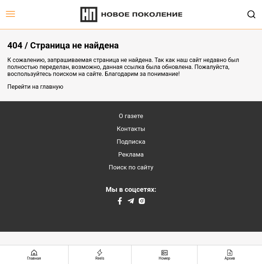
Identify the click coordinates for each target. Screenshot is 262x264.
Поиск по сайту (131, 167)
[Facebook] (119, 202)
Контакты (131, 128)
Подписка (131, 141)
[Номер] (165, 254)
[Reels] (100, 254)
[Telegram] (130, 202)
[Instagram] (141, 202)
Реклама (131, 154)
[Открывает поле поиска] (251, 14)
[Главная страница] (34, 254)
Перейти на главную (35, 86)
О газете (131, 116)
